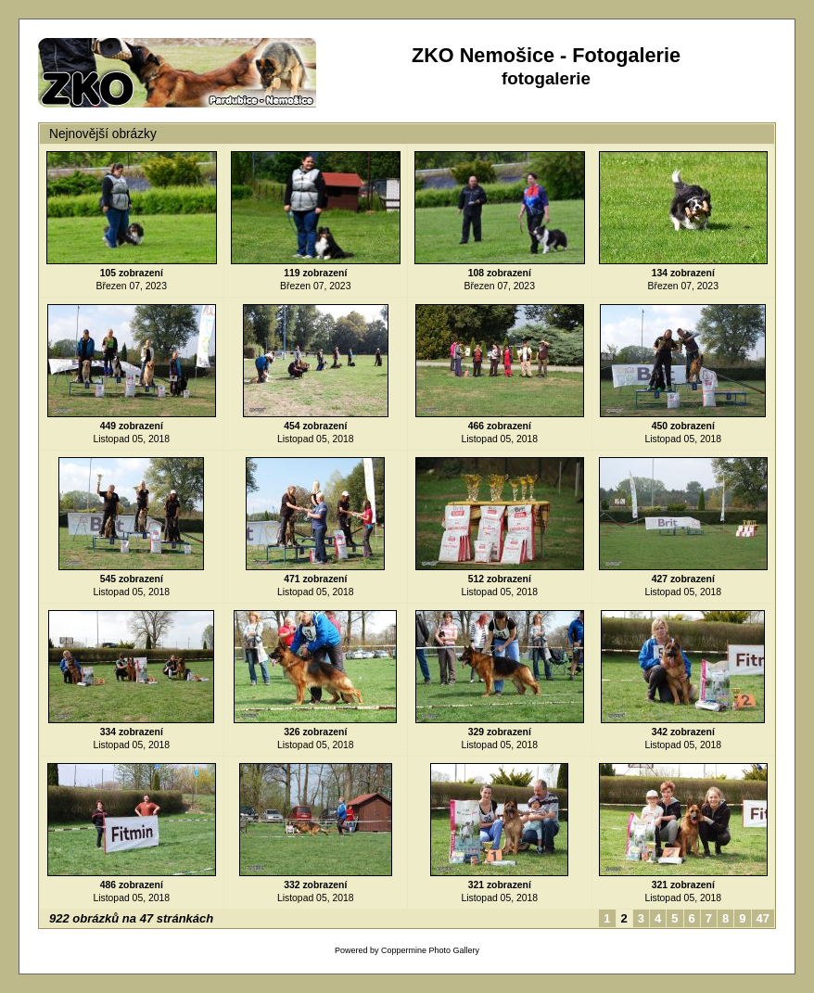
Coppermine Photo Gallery (430, 950)
